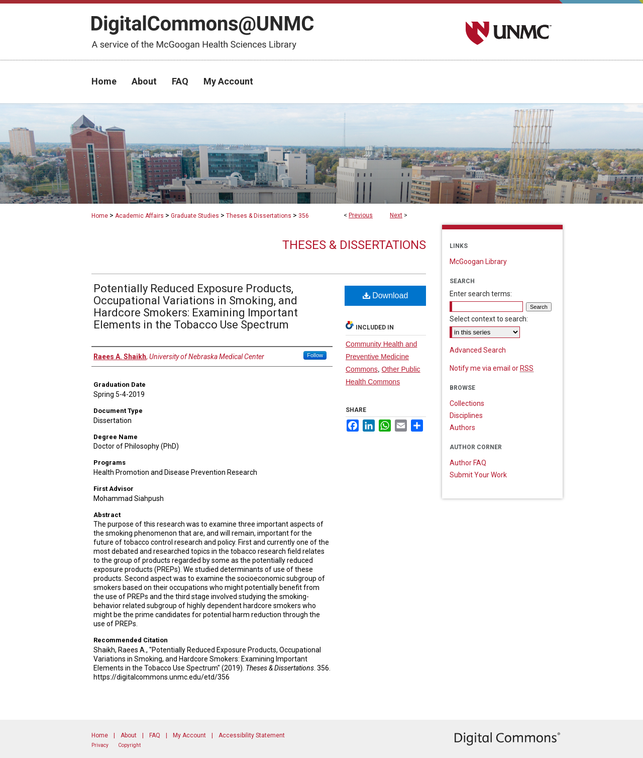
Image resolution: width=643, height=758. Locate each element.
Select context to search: (489, 319)
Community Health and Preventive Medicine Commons (381, 356)
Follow (315, 355)
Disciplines (466, 415)
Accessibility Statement (252, 735)
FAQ (154, 735)
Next (396, 215)
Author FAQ (468, 463)
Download (385, 295)
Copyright (129, 745)
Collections (467, 403)
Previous (361, 215)
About (129, 735)
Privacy (100, 745)
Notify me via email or (491, 368)
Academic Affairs (139, 215)
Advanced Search (478, 350)
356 (303, 215)
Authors (462, 428)
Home (99, 215)
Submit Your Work (478, 475)
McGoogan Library (478, 262)
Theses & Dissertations (258, 215)
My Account (189, 735)
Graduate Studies (195, 215)
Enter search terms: (481, 294)
